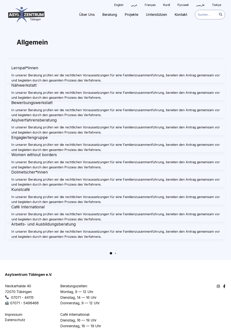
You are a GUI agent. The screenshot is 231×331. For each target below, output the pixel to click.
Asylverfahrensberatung (34, 120)
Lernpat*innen (24, 67)
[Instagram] (218, 275)
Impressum (13, 303)
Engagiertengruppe (29, 137)
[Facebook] (224, 275)
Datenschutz (15, 308)
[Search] (221, 14)
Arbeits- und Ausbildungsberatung (43, 224)
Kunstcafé (20, 189)
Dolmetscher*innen (29, 172)
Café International (28, 207)
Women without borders (34, 154)
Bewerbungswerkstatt (32, 102)
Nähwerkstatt (24, 85)
